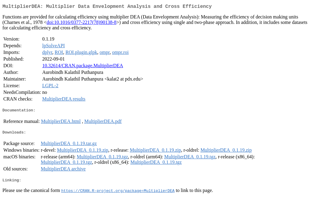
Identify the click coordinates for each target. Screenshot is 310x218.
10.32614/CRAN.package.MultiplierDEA (82, 66)
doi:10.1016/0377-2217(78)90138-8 (82, 23)
